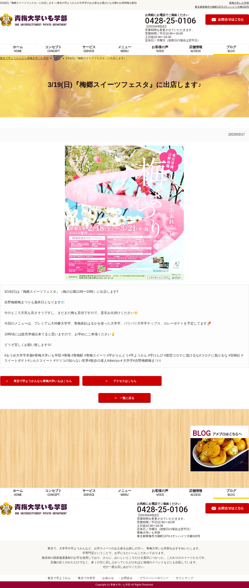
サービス (89, 49)
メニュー (124, 49)
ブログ (231, 49)
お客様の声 (160, 49)
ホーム (18, 49)
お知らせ (108, 578)
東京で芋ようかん (59, 578)
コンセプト (53, 49)
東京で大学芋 (86, 578)
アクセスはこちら (125, 381)
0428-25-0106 (170, 21)
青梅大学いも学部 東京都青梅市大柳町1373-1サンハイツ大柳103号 (168, 534)
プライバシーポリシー (154, 578)
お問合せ (127, 578)
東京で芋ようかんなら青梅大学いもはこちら (43, 381)
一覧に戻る (127, 398)
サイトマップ (184, 578)
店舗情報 (195, 49)
